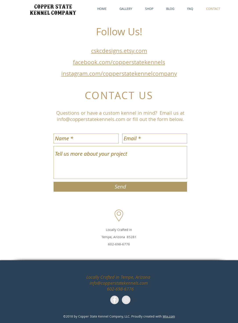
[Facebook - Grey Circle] (114, 300)
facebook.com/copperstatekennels (119, 62)
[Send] (120, 187)
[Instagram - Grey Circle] (126, 300)
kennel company (53, 14)
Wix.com (169, 316)
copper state (53, 7)
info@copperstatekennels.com (99, 88)
